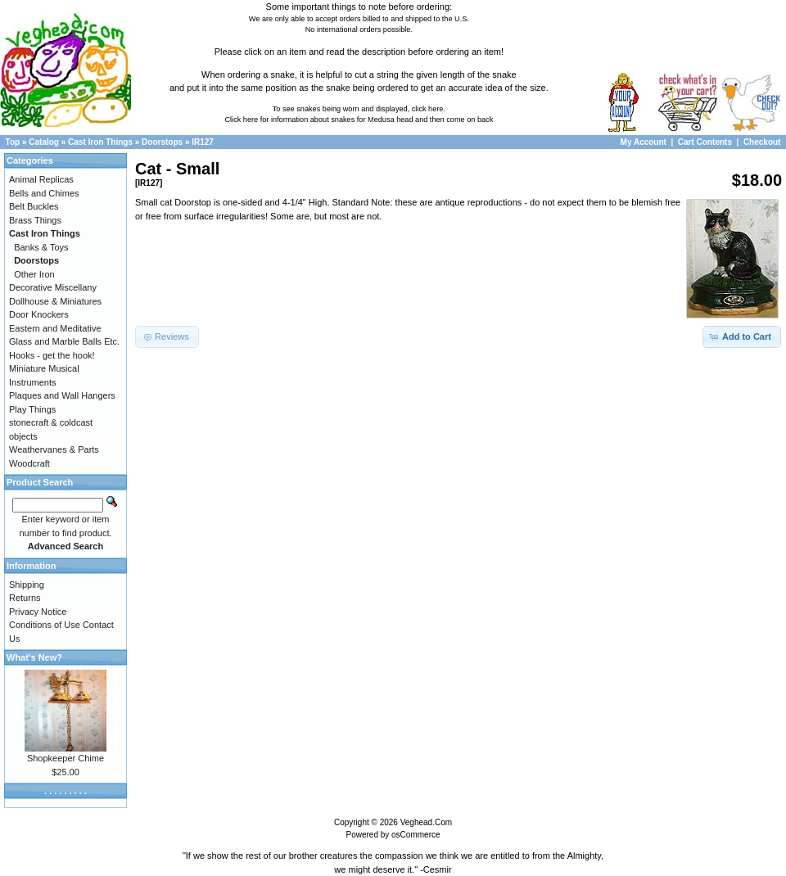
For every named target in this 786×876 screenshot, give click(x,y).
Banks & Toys (41, 247)
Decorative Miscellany (53, 287)
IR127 (203, 142)
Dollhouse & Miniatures (55, 301)
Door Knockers (39, 314)
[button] (741, 336)
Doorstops (162, 142)
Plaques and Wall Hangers (62, 395)
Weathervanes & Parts (54, 449)
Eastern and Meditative (55, 328)
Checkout (762, 142)
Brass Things (35, 220)
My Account (645, 142)
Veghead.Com (426, 822)
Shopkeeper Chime (65, 758)
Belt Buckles (34, 206)
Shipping (26, 584)
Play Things (32, 409)
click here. (428, 109)
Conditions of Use (44, 625)
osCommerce (415, 834)
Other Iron (34, 274)
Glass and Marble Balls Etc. (64, 341)
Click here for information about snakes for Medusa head (318, 119)
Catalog (44, 142)
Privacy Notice (37, 611)
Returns (25, 598)
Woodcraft (29, 463)
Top (13, 142)
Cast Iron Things (100, 142)
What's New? (34, 657)
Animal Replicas (41, 179)
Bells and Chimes (44, 193)
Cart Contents (705, 142)
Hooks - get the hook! (52, 355)
